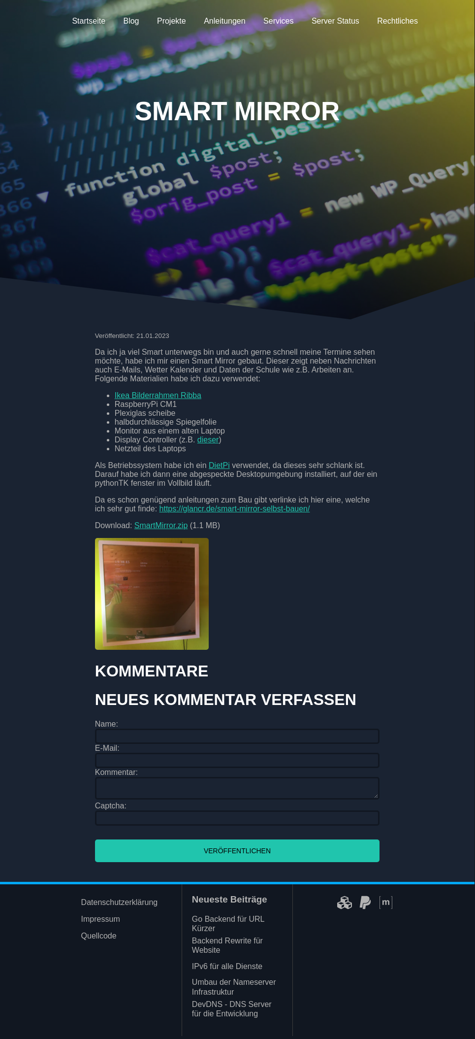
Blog (131, 21)
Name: (106, 724)
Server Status (335, 21)
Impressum (100, 922)
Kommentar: (116, 772)
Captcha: (111, 808)
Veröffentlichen (237, 854)
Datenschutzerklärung (119, 905)
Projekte (171, 21)
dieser (208, 440)
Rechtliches (397, 21)
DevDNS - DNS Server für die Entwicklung (232, 1012)
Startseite (88, 21)
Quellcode (99, 939)
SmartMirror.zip (161, 525)
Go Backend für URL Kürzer (228, 927)
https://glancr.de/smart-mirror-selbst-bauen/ (234, 508)
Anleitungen (225, 21)
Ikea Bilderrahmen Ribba (158, 395)
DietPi (219, 465)
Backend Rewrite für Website (227, 948)
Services (278, 21)
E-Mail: (107, 748)
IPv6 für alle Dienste (227, 969)
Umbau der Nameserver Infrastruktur (234, 990)
